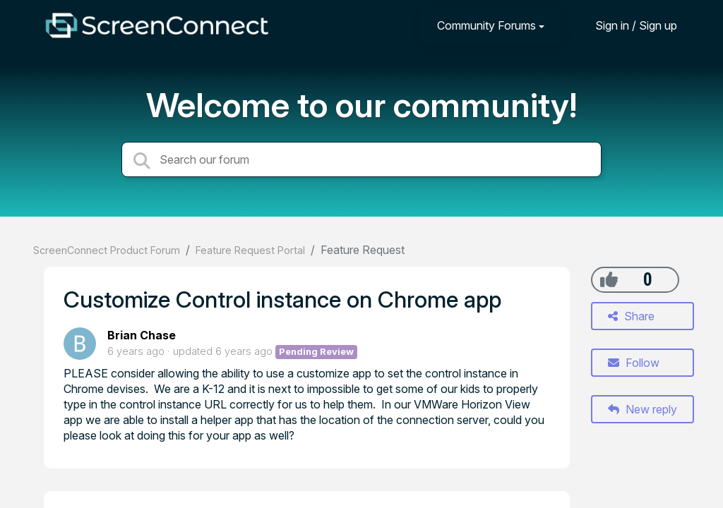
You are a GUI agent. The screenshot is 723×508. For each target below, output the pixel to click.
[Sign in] (625, 25)
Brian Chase (141, 335)
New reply (642, 409)
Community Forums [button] (486, 25)
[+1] (609, 279)
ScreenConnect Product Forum (106, 250)
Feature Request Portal (250, 250)
